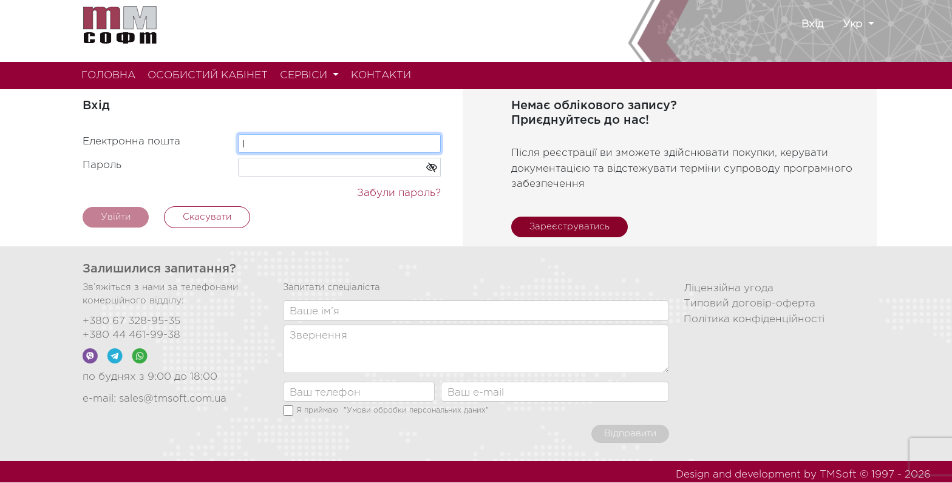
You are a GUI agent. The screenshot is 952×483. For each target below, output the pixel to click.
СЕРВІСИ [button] (305, 75)
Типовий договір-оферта (749, 303)
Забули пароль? (399, 193)
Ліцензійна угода (728, 288)
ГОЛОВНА (108, 75)
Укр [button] (854, 24)
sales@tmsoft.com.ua (172, 399)
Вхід (812, 24)
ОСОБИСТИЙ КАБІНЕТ (208, 75)
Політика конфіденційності (754, 319)
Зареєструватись (569, 227)
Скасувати (207, 217)
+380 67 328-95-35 (131, 321)
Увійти (116, 217)
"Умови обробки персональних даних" (416, 410)
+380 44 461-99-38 (131, 335)
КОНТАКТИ (381, 75)
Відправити (630, 433)
